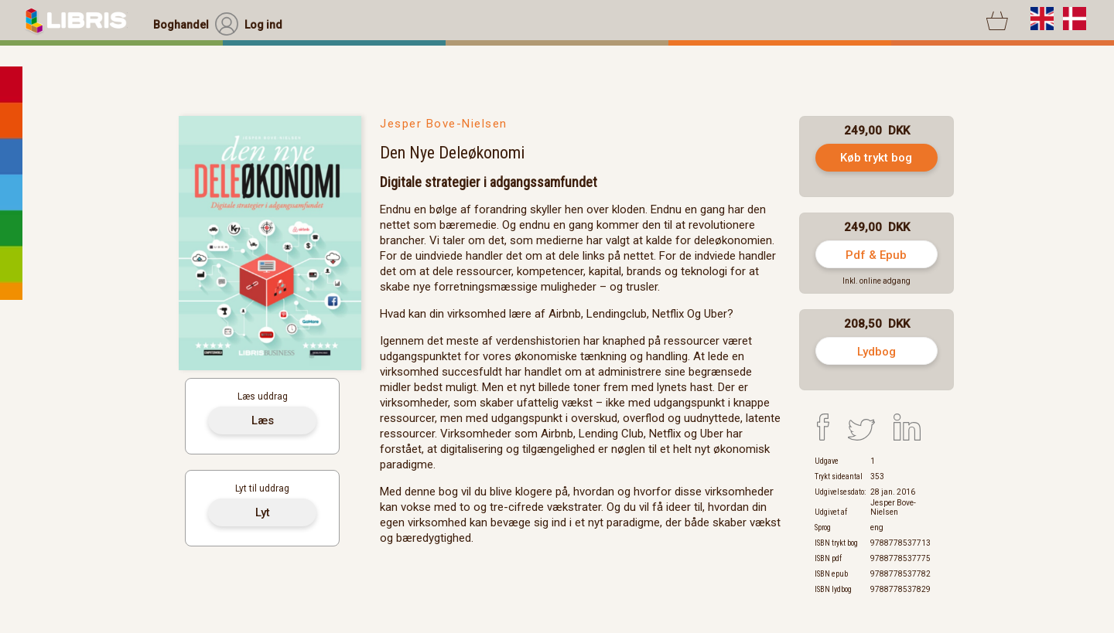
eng (876, 527)
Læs (262, 420)
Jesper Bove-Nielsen (443, 124)
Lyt (262, 512)
